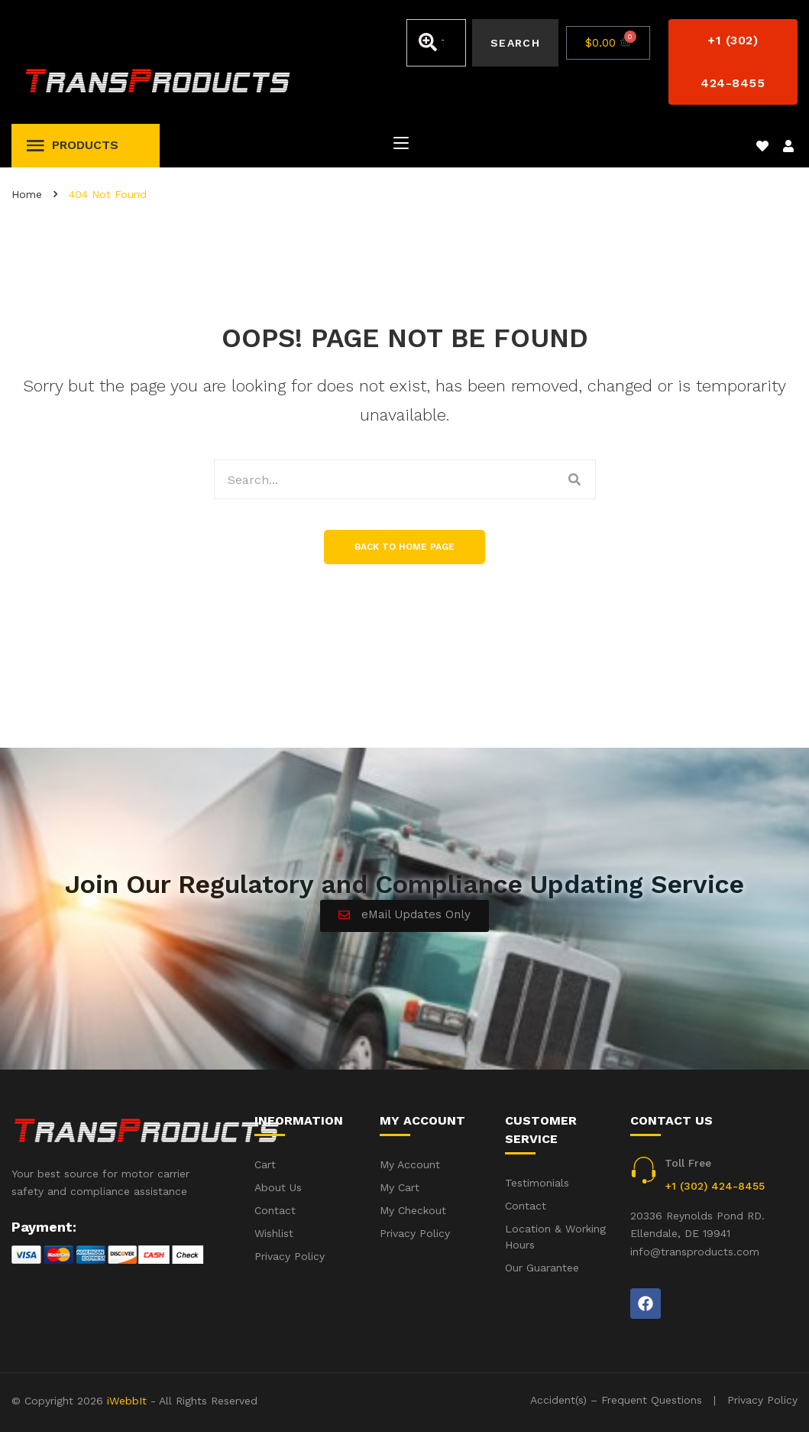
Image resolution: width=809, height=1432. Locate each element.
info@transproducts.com (694, 1251)
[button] (733, 62)
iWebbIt (127, 1401)
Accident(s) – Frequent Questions (616, 1400)
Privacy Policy (762, 1400)
